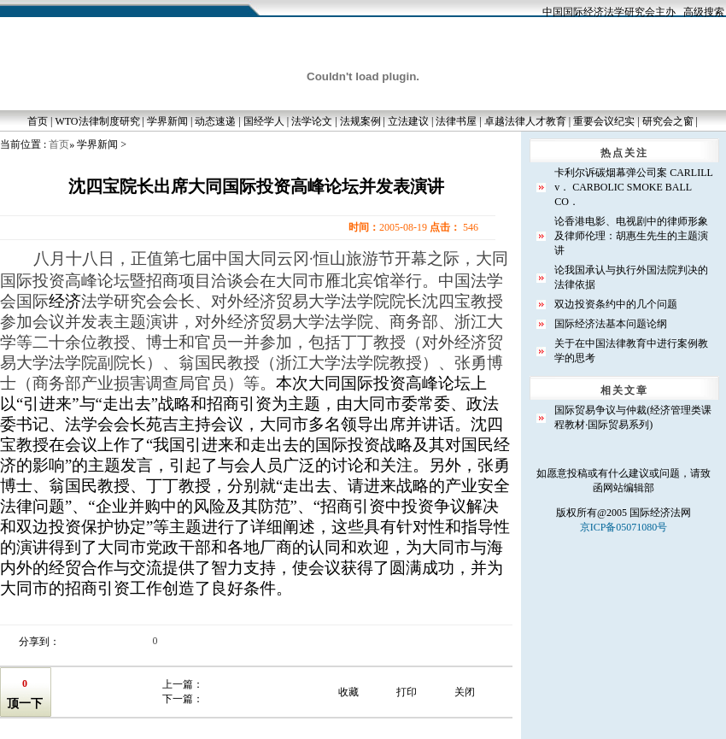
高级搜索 (703, 12)
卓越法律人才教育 (525, 121)
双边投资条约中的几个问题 (615, 304)
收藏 (348, 692)
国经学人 (263, 121)
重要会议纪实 (604, 121)
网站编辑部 (628, 488)
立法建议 (408, 121)
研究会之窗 (668, 121)
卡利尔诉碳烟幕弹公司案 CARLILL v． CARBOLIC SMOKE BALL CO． (633, 187)
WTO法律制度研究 (97, 121)
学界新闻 (167, 121)
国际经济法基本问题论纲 (610, 324)
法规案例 (360, 121)
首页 (37, 121)
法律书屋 (456, 121)
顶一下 (25, 703)
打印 (406, 692)
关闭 (464, 692)
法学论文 (311, 121)
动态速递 (215, 121)
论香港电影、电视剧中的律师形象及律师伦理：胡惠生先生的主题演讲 (631, 235)
